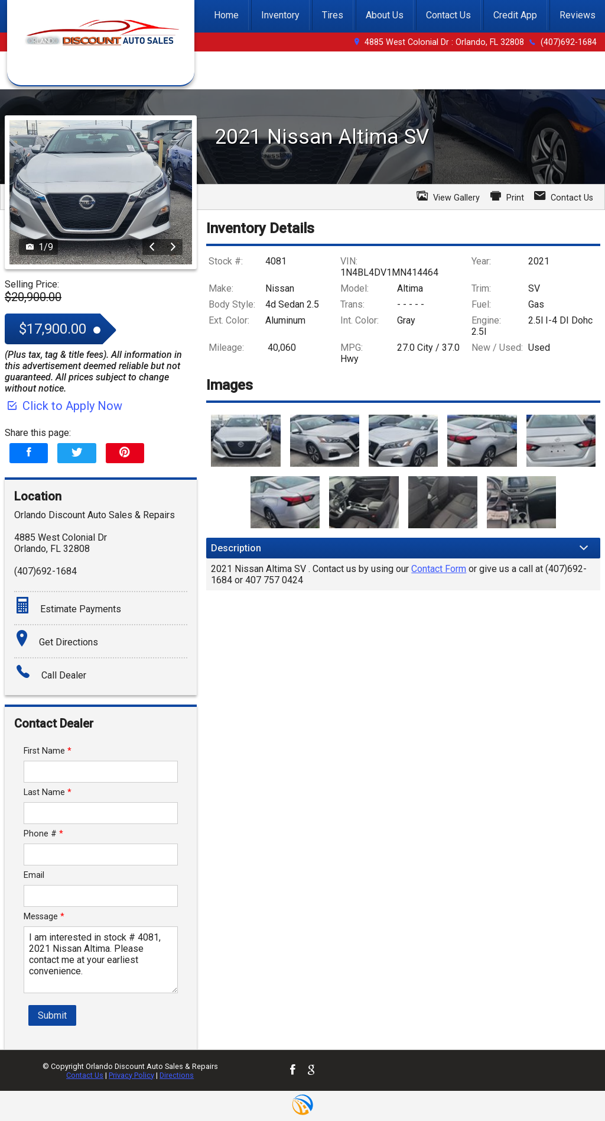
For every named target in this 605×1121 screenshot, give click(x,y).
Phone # (43, 834)
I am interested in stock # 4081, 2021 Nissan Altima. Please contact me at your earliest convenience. (101, 959)
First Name (47, 751)
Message (44, 917)
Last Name (47, 792)
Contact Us (84, 1075)
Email (34, 875)
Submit (52, 1015)
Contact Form (438, 568)
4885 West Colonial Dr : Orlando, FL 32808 (444, 42)
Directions (177, 1075)
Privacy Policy (131, 1075)
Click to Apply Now (63, 406)
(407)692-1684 (569, 42)
